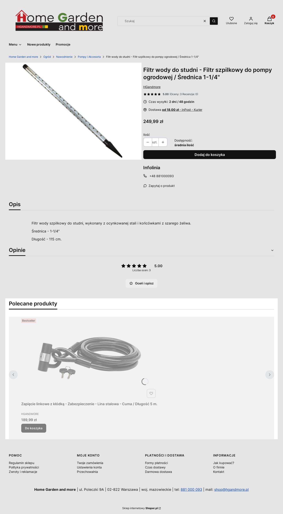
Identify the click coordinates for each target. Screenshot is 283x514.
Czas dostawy (155, 467)
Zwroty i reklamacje (23, 472)
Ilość (146, 134)
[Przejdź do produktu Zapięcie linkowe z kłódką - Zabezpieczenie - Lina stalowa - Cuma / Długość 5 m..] (89, 358)
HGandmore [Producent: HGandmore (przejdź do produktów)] (152, 87)
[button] (214, 21)
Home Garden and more (23, 56)
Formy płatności (156, 463)
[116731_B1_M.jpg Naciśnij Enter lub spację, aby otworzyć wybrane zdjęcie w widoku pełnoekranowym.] (73, 111)
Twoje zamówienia (90, 463)
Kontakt (218, 472)
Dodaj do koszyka (210, 154)
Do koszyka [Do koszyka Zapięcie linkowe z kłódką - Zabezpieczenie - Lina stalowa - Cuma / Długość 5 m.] (33, 428)
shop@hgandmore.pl (231, 489)
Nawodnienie (64, 56)
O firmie (218, 467)
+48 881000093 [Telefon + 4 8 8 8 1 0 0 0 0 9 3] (161, 176)
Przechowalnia (87, 472)
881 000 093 (191, 489)
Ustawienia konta (89, 467)
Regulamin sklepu (21, 463)
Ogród (47, 56)
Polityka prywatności (24, 467)
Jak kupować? (223, 463)
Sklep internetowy (140, 508)
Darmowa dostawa (158, 472)
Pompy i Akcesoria (89, 56)
